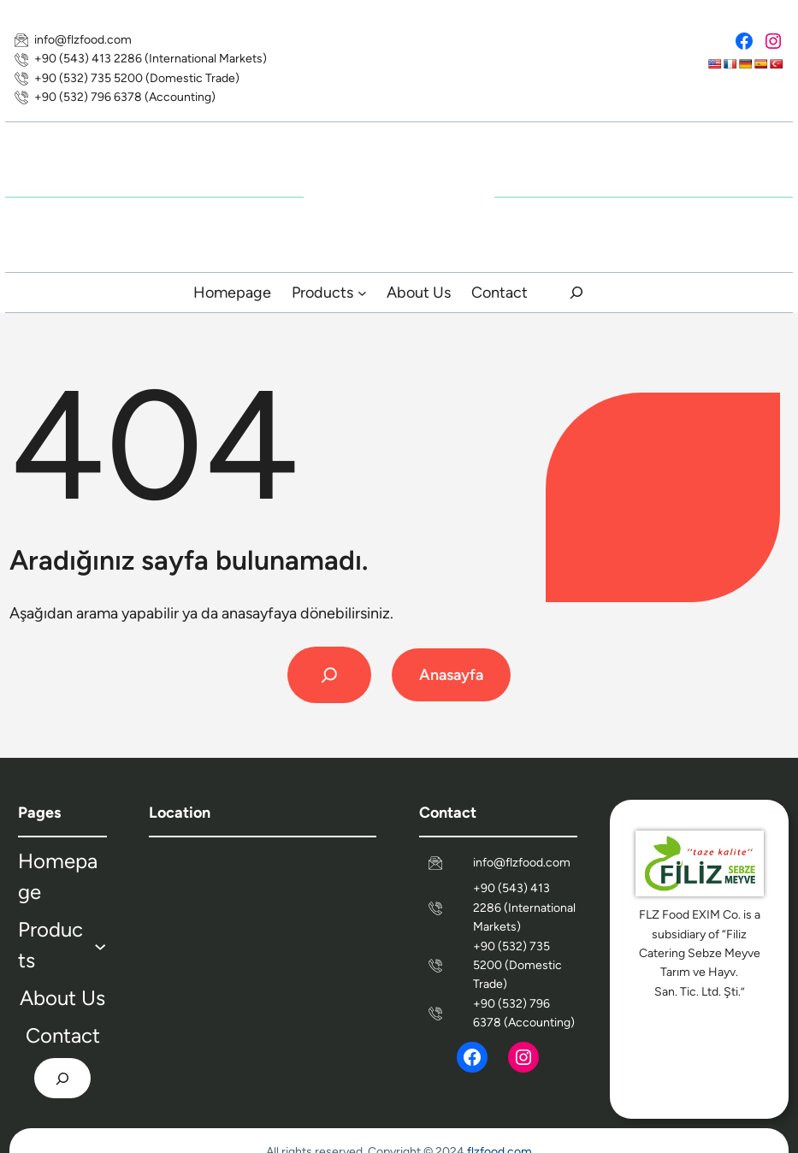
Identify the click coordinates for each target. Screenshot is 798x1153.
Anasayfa (451, 674)
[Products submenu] (362, 293)
